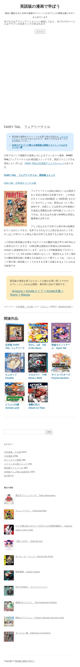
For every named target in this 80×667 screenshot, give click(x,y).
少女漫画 (8, 456)
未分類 (7, 475)
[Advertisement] (40, 79)
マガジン (44, 306)
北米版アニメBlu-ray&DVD (16, 472)
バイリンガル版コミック (15, 464)
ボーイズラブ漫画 (12, 460)
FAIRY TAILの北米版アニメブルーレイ (44, 163)
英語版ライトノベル (13, 468)
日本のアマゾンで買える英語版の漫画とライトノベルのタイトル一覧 (39, 146)
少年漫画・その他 (24, 306)
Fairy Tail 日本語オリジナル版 (20, 183)
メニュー (40, 31)
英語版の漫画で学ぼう (40, 6)
